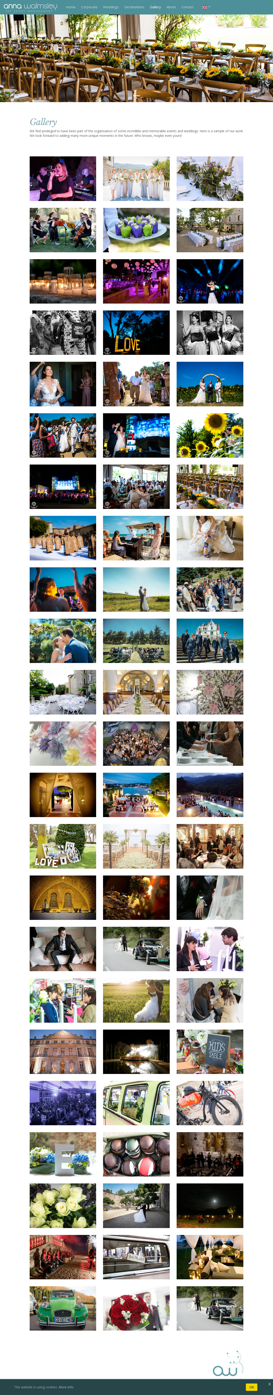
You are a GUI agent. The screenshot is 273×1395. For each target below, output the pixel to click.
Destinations (134, 7)
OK (251, 1387)
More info (66, 1387)
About (171, 7)
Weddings (111, 7)
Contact (187, 7)
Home (71, 7)
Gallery (155, 7)
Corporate (89, 7)
